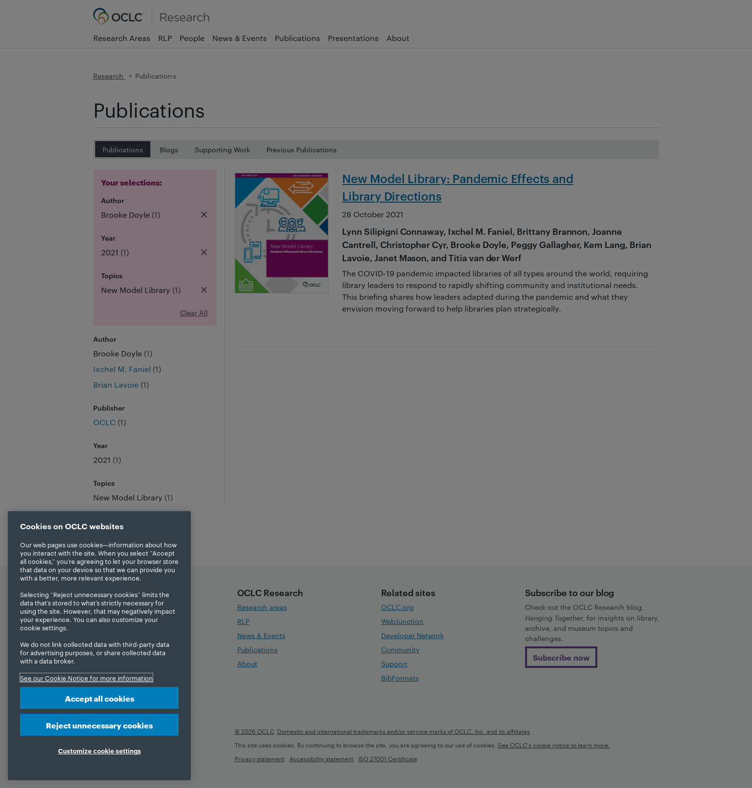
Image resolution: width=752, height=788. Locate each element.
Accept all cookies (99, 698)
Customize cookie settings (99, 750)
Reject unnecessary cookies (99, 724)
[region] (99, 645)
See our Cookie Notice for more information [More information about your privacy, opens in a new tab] (86, 677)
